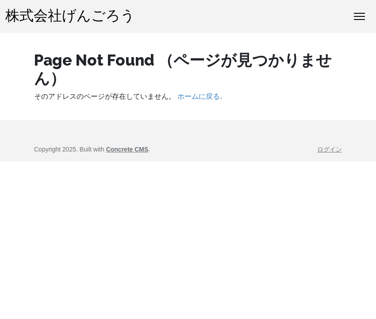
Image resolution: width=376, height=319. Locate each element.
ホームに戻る (198, 96)
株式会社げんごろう (70, 16)
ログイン (329, 149)
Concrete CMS (127, 149)
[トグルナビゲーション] (359, 16)
